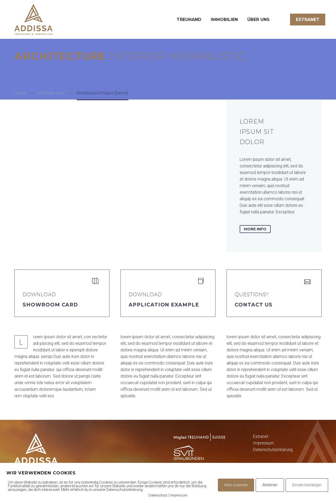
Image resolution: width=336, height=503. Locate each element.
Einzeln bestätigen (307, 485)
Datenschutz (158, 495)
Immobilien (224, 19)
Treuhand (189, 19)
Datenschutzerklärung (273, 449)
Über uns (258, 19)
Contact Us (253, 305)
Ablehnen (269, 485)
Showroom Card (50, 305)
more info (255, 229)
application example (164, 305)
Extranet (307, 19)
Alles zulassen (236, 485)
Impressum (263, 443)
